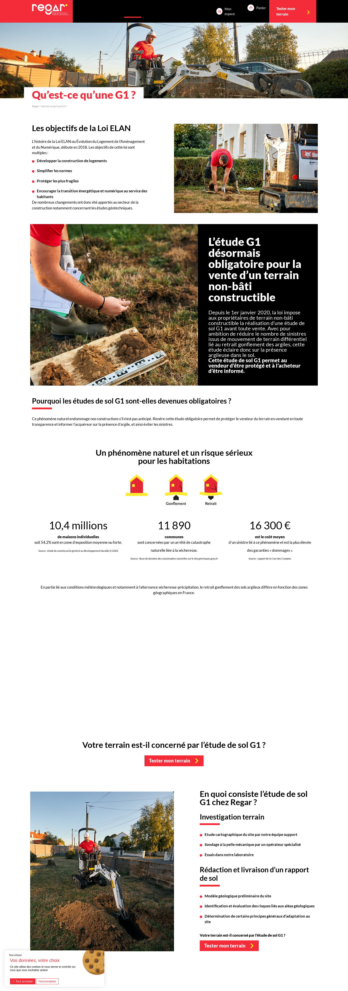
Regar (35, 106)
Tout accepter (22, 981)
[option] (246, 168)
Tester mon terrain (169, 761)
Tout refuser (15, 955)
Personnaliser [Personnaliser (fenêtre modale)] (47, 981)
